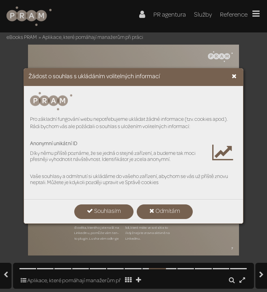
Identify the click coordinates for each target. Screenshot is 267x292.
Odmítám (164, 211)
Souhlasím (104, 211)
